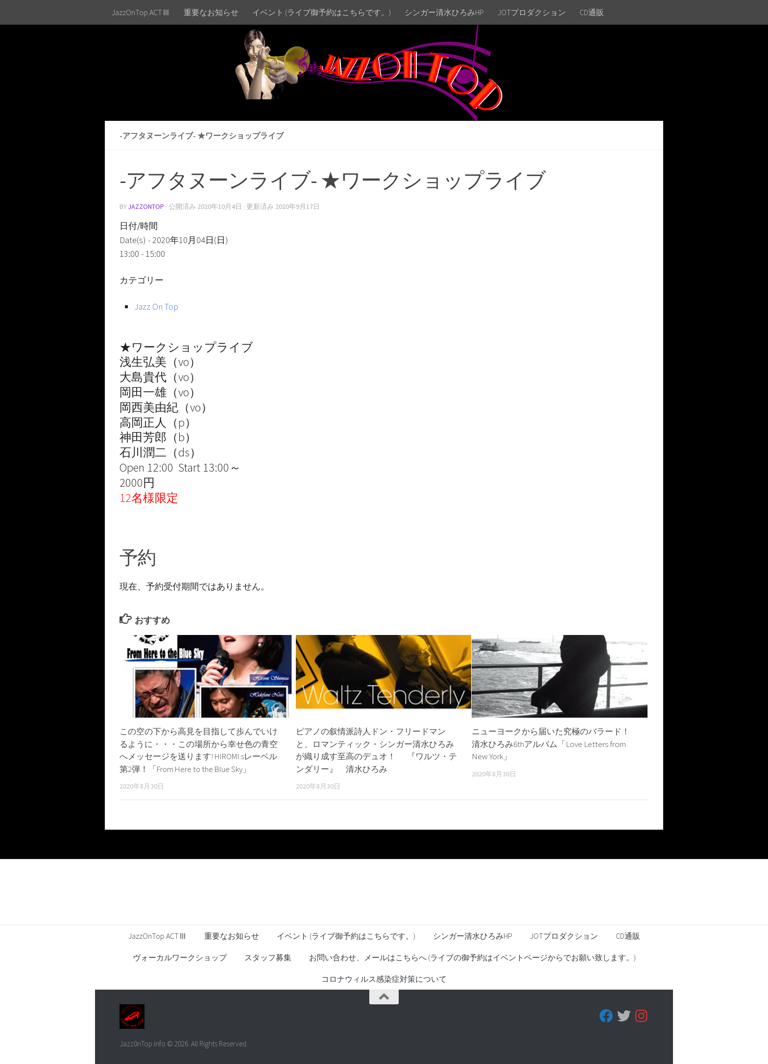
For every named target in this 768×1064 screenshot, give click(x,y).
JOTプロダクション (532, 12)
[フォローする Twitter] (624, 1016)
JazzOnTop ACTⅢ (141, 12)
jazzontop (146, 206)
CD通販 (591, 12)
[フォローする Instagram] (641, 1016)
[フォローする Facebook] (606, 1016)
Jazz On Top (156, 306)
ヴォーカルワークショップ (180, 957)
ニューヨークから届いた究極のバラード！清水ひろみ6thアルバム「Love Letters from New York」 (551, 744)
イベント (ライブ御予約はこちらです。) (321, 12)
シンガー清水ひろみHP (444, 12)
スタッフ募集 (267, 957)
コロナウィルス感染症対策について (384, 979)
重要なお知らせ (211, 12)
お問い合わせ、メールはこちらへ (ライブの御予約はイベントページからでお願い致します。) (472, 957)
